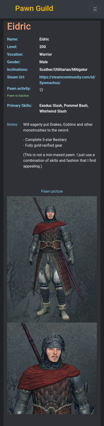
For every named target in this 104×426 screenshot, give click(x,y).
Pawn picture (52, 191)
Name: (12, 39)
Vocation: (15, 54)
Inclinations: (17, 69)
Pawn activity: (19, 88)
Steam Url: (16, 77)
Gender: (14, 62)
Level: (12, 47)
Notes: (12, 124)
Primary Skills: (19, 105)
